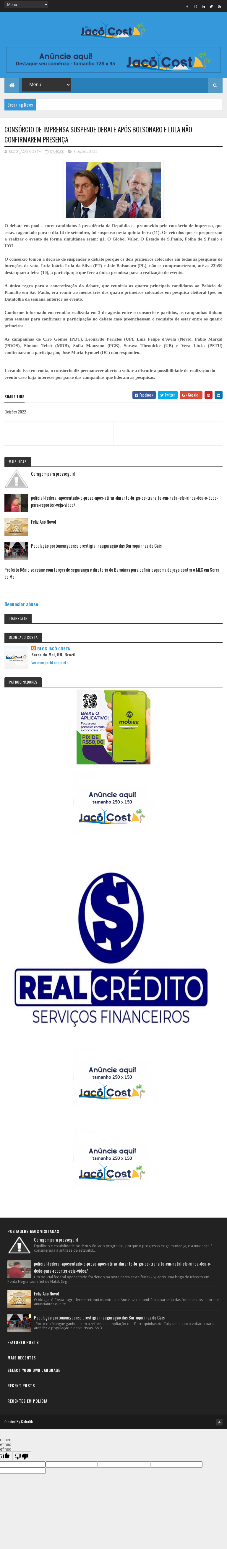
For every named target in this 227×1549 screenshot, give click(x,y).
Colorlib (27, 1421)
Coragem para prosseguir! (53, 473)
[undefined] (21, 1456)
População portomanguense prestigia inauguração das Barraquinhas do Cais (96, 545)
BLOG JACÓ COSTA (53, 649)
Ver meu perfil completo (49, 662)
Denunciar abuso (21, 604)
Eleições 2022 (86, 151)
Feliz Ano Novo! (43, 521)
